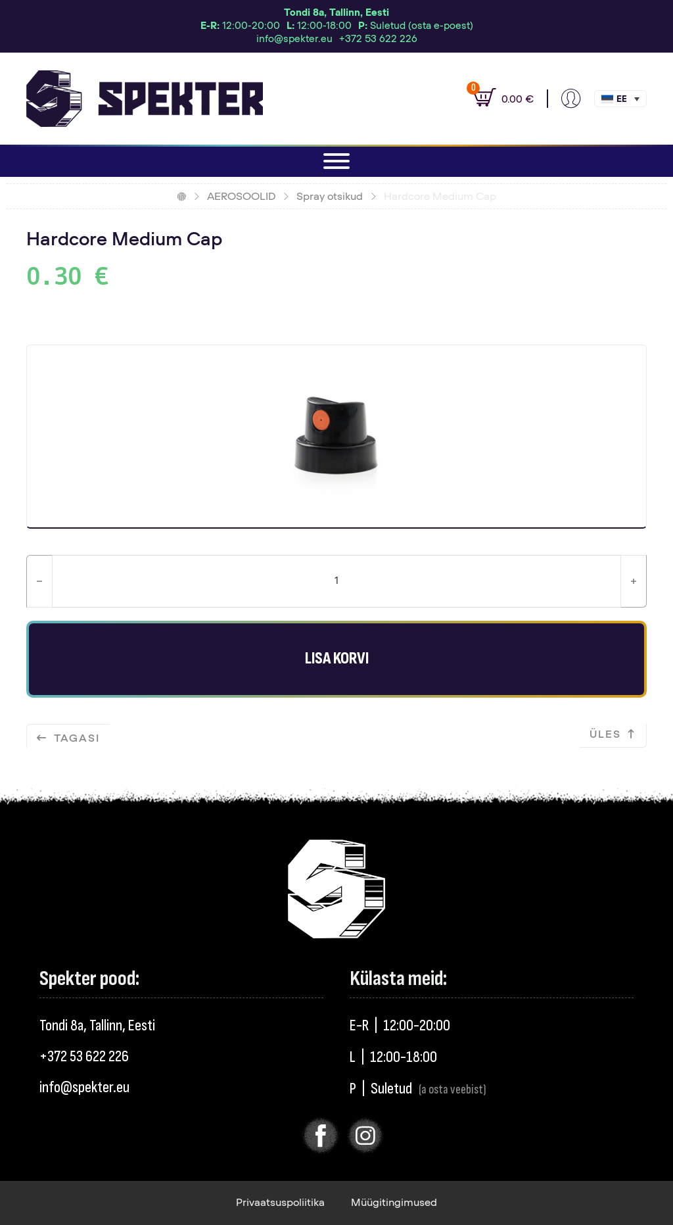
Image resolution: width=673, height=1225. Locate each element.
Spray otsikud (329, 196)
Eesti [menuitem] (621, 99)
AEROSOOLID (241, 196)
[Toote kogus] (336, 581)
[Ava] (336, 161)
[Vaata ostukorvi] (497, 99)
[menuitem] (620, 98)
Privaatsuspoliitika (280, 1202)
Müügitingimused (394, 1202)
